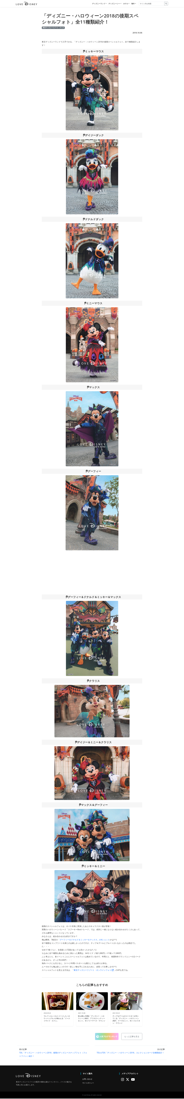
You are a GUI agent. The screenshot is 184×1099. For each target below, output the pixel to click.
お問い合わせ (87, 1079)
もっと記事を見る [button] (131, 1037)
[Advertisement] (92, 572)
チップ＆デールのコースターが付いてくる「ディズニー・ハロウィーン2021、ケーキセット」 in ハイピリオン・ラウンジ (126, 1020)
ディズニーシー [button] (114, 4)
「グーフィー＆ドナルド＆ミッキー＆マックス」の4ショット (84, 940)
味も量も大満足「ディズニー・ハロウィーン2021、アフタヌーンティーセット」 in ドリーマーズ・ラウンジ (91, 1018)
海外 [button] (133, 4)
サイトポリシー (88, 1083)
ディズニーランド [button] (98, 4)
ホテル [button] (125, 4)
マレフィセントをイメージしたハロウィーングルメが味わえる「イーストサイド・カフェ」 (57, 1018)
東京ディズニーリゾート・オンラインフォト (94, 970)
